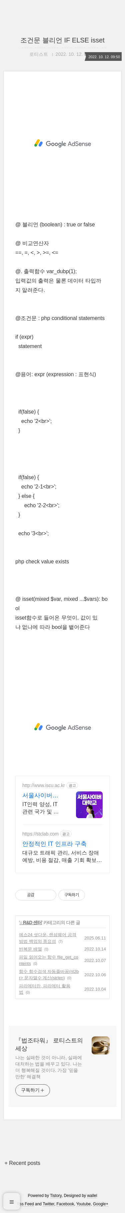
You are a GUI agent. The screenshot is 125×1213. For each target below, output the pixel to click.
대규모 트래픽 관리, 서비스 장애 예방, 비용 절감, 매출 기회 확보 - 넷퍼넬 (61, 857)
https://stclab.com (40, 834)
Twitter (48, 1204)
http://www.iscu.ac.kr (43, 785)
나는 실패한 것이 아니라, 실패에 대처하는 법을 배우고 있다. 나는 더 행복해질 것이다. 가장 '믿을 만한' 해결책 (48, 1067)
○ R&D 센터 (31, 922)
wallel (92, 1195)
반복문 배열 (30, 949)
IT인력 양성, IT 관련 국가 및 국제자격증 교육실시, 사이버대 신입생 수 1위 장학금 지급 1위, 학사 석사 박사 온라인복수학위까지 (42, 808)
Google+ (100, 1204)
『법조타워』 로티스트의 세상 (49, 1044)
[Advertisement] (62, 143)
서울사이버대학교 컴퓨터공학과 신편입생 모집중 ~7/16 (41, 795)
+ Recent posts (22, 1163)
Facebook (65, 1204)
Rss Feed (25, 1204)
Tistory (56, 1195)
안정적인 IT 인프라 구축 (54, 844)
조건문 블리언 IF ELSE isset (62, 40)
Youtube (83, 1204)
